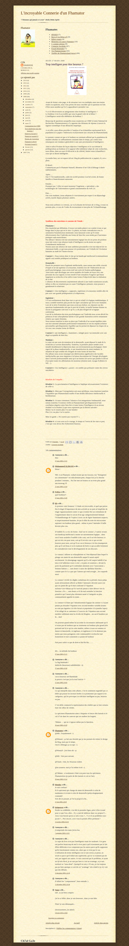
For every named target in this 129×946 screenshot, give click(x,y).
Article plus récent (53, 923)
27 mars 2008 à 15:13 (61, 654)
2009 (25, 94)
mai (26, 118)
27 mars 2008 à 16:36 (61, 668)
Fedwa (57, 492)
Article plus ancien (101, 923)
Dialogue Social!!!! (31, 134)
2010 (25, 91)
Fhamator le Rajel (30, 142)
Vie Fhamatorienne (58, 51)
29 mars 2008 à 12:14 (61, 779)
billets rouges (56, 39)
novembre (28, 102)
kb (56, 503)
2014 (25, 80)
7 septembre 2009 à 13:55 (62, 833)
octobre (27, 104)
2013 (25, 83)
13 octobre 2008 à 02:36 (62, 822)
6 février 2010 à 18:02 (61, 913)
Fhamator (28, 65)
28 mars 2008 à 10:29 (61, 725)
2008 (25, 96)
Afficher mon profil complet (30, 73)
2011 (25, 88)
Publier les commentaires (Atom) (69, 928)
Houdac (58, 785)
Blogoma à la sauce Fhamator (62, 41)
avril (27, 120)
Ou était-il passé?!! (31, 144)
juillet (27, 112)
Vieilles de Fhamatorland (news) (63, 53)
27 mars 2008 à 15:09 (61, 498)
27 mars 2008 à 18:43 (61, 682)
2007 (25, 152)
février (27, 147)
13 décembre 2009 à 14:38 (62, 884)
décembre (28, 99)
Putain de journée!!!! (31, 136)
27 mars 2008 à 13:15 (61, 461)
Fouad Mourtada (57, 48)
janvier (27, 150)
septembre (28, 107)
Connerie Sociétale (58, 46)
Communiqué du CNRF (32, 126)
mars (27, 123)
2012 (25, 86)
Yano (57, 890)
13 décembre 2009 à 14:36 (62, 873)
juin (26, 115)
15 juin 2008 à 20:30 (61, 802)
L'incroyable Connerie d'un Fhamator (53, 13)
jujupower (59, 807)
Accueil (77, 923)
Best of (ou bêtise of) (59, 37)
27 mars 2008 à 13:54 (61, 486)
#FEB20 (54, 34)
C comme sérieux (58, 44)
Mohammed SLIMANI (64, 466)
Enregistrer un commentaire (56, 918)
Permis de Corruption (32, 139)
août (26, 110)
